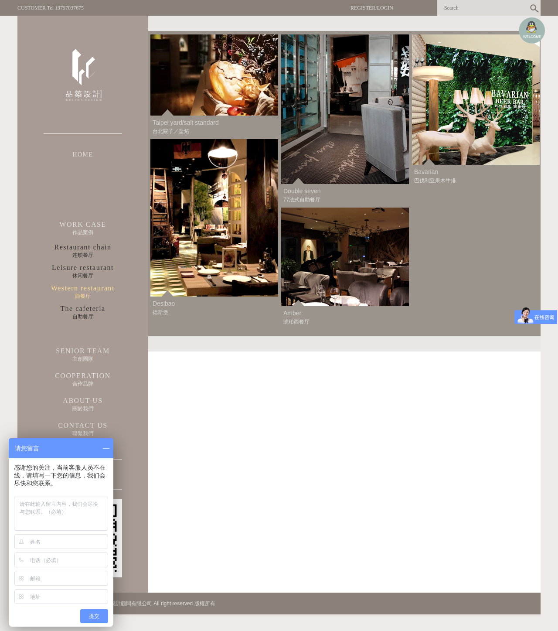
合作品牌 (82, 384)
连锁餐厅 (82, 255)
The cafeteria (82, 308)
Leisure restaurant (83, 267)
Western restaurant (83, 288)
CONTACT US (82, 425)
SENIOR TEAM (82, 351)
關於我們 (82, 409)
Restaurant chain (82, 247)
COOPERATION (83, 375)
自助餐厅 (82, 317)
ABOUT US (82, 400)
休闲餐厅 (82, 276)
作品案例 (82, 232)
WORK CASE (82, 224)
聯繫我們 (82, 433)
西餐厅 (83, 296)
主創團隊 (82, 359)
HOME (82, 154)
